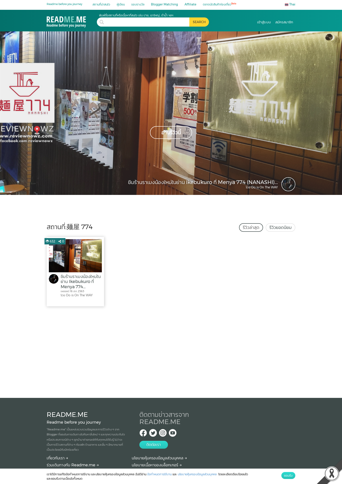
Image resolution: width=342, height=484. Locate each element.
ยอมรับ (288, 475)
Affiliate (190, 4)
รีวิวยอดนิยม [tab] (280, 227)
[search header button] (199, 22)
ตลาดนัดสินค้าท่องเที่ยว (219, 4)
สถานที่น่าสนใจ (101, 4)
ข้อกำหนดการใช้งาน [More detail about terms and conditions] (159, 474)
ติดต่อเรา (153, 444)
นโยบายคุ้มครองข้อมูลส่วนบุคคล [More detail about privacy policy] (159, 458)
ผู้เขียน (121, 4)
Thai (290, 4)
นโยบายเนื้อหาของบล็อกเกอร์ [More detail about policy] (157, 465)
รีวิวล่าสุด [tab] (251, 227)
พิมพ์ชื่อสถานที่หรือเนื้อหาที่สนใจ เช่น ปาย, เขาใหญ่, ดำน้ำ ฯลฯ (136, 15)
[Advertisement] (171, 351)
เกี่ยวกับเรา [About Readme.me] (57, 458)
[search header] (147, 22)
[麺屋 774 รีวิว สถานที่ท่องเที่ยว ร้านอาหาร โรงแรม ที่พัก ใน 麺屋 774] (72, 20)
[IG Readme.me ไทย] (163, 434)
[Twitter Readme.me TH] (153, 434)
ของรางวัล (137, 4)
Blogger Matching (164, 4)
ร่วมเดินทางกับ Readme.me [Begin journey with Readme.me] (73, 465)
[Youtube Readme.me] (172, 434)
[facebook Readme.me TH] (143, 434)
